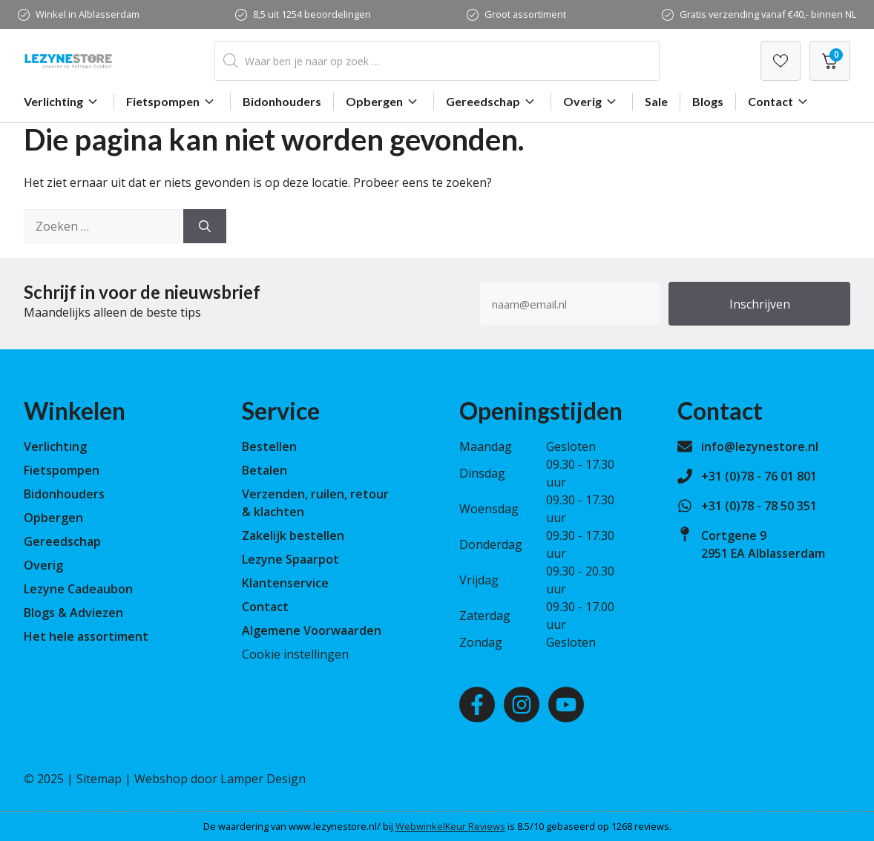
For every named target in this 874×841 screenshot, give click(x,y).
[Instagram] (521, 704)
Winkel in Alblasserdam (87, 14)
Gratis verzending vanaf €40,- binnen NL (768, 14)
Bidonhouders (282, 101)
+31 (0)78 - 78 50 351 (759, 506)
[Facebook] (477, 704)
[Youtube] (566, 704)
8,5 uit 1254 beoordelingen (312, 14)
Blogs (707, 101)
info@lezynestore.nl (759, 446)
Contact (780, 102)
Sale (656, 101)
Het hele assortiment (86, 636)
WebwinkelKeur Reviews (450, 826)
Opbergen (383, 102)
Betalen (264, 470)
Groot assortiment (525, 14)
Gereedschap (492, 102)
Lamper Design (263, 779)
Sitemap (99, 779)
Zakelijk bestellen (293, 535)
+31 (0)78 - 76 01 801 (759, 476)
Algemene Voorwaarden (311, 630)
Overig (591, 102)
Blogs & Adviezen (73, 612)
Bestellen (269, 446)
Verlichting (63, 102)
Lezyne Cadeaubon (78, 589)
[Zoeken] (204, 226)
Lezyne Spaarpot (290, 559)
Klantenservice (285, 583)
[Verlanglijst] (780, 61)
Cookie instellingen (295, 654)
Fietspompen (172, 102)
